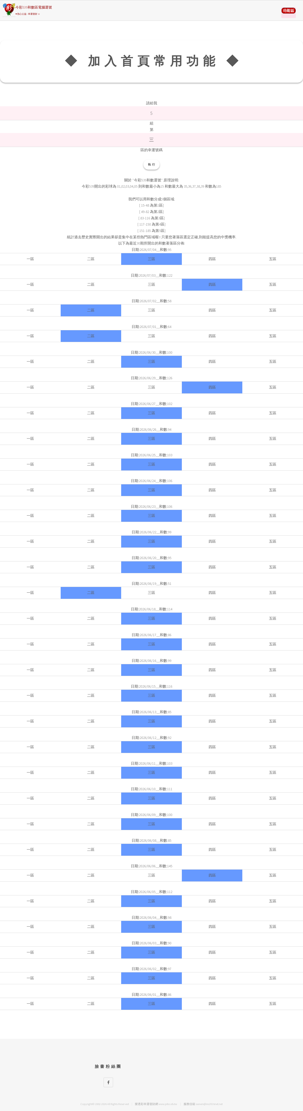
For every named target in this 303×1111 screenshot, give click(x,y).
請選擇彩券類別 (288, 12)
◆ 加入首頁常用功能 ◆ (153, 61)
